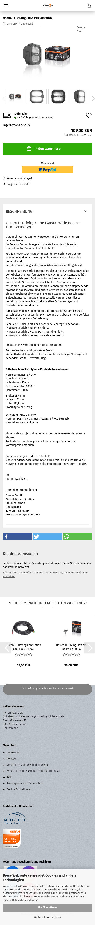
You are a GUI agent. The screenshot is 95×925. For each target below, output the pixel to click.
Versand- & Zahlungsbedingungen (27, 764)
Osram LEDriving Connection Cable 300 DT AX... (24, 647)
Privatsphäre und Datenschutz (25, 783)
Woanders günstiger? (19, 178)
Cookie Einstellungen (19, 789)
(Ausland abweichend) (42, 117)
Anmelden (9, 576)
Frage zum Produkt (18, 184)
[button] (17, 536)
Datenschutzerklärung (25, 900)
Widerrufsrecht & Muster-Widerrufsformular (33, 771)
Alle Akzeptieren (47, 907)
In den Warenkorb (43, 148)
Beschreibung (19, 211)
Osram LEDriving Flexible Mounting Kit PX (71, 647)
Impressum (13, 752)
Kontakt (11, 758)
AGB (9, 777)
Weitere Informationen (47, 917)
